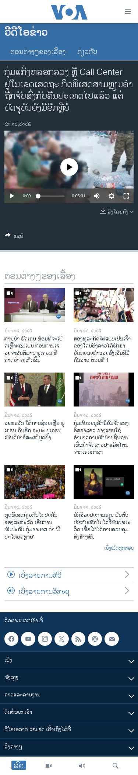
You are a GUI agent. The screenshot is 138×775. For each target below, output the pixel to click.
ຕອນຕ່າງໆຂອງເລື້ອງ (38, 52)
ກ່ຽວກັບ (88, 52)
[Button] (14, 237)
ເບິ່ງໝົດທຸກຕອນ (119, 548)
